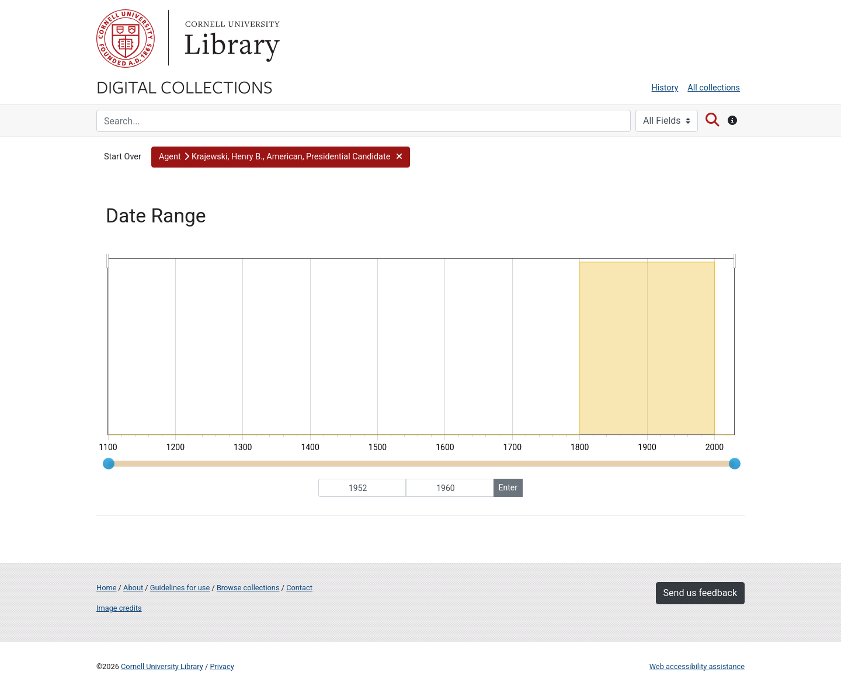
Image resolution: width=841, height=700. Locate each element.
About (133, 587)
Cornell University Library (162, 666)
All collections (713, 88)
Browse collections (248, 587)
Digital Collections (184, 86)
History (665, 88)
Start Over (122, 157)
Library (230, 38)
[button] (280, 157)
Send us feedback (700, 592)
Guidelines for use (180, 587)
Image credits (119, 608)
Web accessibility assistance (697, 666)
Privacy (222, 666)
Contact (299, 587)
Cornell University (125, 38)
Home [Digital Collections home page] (106, 587)
